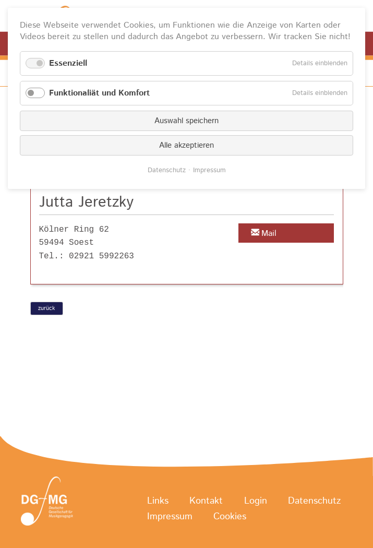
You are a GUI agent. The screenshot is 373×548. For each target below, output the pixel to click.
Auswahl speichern (186, 120)
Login (255, 501)
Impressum (169, 517)
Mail (268, 234)
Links (158, 501)
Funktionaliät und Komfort (99, 93)
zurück (46, 308)
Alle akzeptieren (186, 145)
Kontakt (206, 501)
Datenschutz (314, 501)
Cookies (229, 517)
